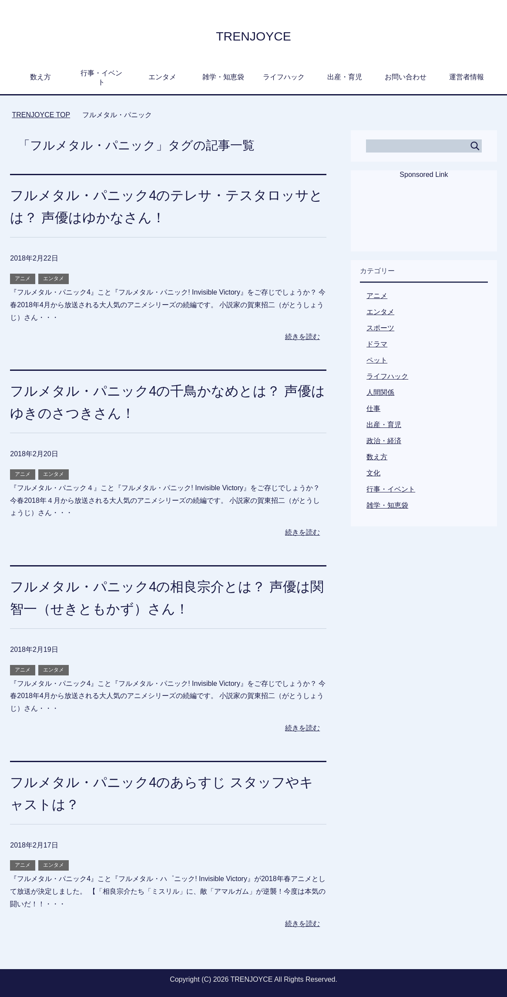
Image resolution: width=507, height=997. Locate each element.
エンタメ (162, 77)
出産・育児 (344, 77)
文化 (373, 473)
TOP (41, 115)
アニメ (22, 278)
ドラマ (376, 344)
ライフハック (284, 77)
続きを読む (302, 336)
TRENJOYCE (253, 35)
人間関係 (380, 392)
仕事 (373, 408)
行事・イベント (101, 77)
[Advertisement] (424, 221)
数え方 (40, 77)
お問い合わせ (405, 77)
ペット (376, 360)
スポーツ (380, 328)
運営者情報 (466, 77)
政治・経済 (383, 440)
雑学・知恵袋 (223, 77)
